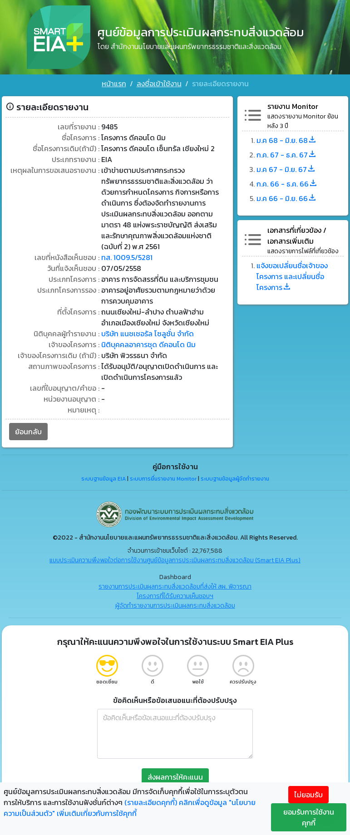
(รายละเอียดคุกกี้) (150, 802)
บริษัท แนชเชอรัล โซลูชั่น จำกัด (147, 332)
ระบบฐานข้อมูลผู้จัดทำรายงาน (235, 478)
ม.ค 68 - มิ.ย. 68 (286, 139)
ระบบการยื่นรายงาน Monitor (163, 478)
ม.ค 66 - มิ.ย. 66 (286, 197)
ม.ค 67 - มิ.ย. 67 (286, 168)
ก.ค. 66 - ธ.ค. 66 (287, 182)
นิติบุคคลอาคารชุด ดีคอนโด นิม (148, 343)
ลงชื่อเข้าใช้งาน (159, 83)
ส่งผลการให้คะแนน (175, 775)
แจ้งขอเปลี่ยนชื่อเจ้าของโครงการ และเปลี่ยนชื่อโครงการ (292, 275)
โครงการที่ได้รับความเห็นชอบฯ (175, 594)
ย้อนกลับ (28, 430)
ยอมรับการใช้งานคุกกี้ (308, 817)
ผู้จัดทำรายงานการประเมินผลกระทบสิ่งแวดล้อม (175, 604)
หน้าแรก (114, 83)
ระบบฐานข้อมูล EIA (103, 478)
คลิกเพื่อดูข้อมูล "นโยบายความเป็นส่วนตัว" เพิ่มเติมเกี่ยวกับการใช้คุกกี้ (130, 808)
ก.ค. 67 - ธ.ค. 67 (286, 153)
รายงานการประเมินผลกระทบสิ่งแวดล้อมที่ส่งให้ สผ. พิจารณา (175, 585)
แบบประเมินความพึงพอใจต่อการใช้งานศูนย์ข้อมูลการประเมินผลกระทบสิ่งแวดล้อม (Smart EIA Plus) (175, 559)
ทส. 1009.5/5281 (127, 256)
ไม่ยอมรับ (308, 794)
